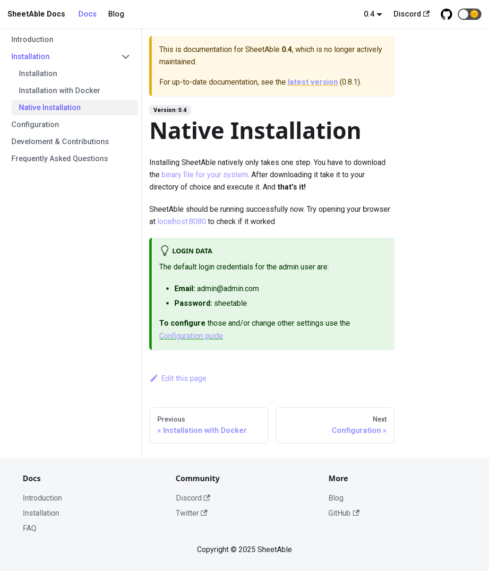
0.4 (369, 13)
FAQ (29, 528)
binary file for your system (205, 174)
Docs (87, 13)
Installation (30, 56)
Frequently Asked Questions (59, 158)
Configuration (35, 124)
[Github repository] (446, 14)
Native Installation (50, 107)
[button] (469, 14)
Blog (116, 13)
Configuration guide (191, 335)
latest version (313, 82)
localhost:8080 (181, 221)
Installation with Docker (59, 90)
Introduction (32, 39)
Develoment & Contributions (60, 141)
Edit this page (177, 378)
